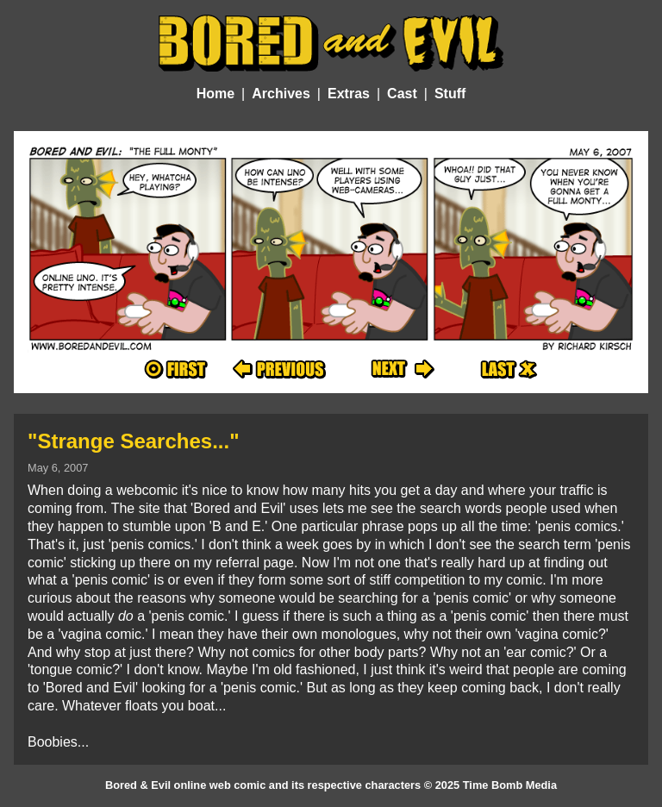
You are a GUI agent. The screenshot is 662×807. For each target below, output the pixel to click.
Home (215, 93)
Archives (281, 93)
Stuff (449, 93)
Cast (402, 93)
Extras (349, 93)
